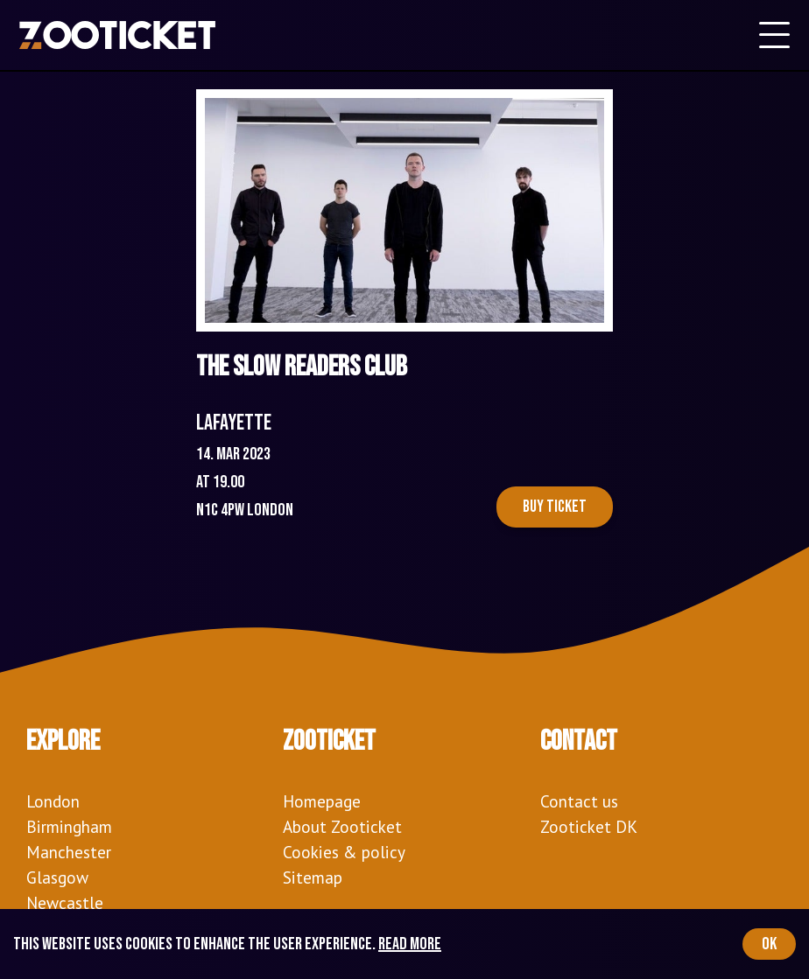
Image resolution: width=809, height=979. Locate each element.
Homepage (322, 801)
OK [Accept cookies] (769, 944)
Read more (409, 944)
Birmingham (69, 826)
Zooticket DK (588, 826)
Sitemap (312, 877)
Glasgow (57, 877)
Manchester (68, 852)
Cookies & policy (344, 852)
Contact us (579, 801)
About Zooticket (342, 826)
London (53, 801)
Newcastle (64, 902)
